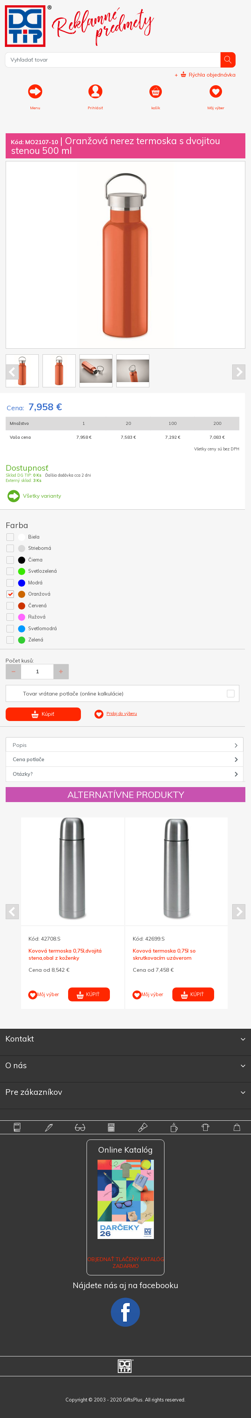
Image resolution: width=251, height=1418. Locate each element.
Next (238, 371)
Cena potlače (28, 759)
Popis (20, 745)
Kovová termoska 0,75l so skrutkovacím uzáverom (164, 954)
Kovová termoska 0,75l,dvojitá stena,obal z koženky (65, 954)
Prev (12, 371)
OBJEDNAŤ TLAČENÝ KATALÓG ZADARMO (125, 1262)
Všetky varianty (33, 495)
